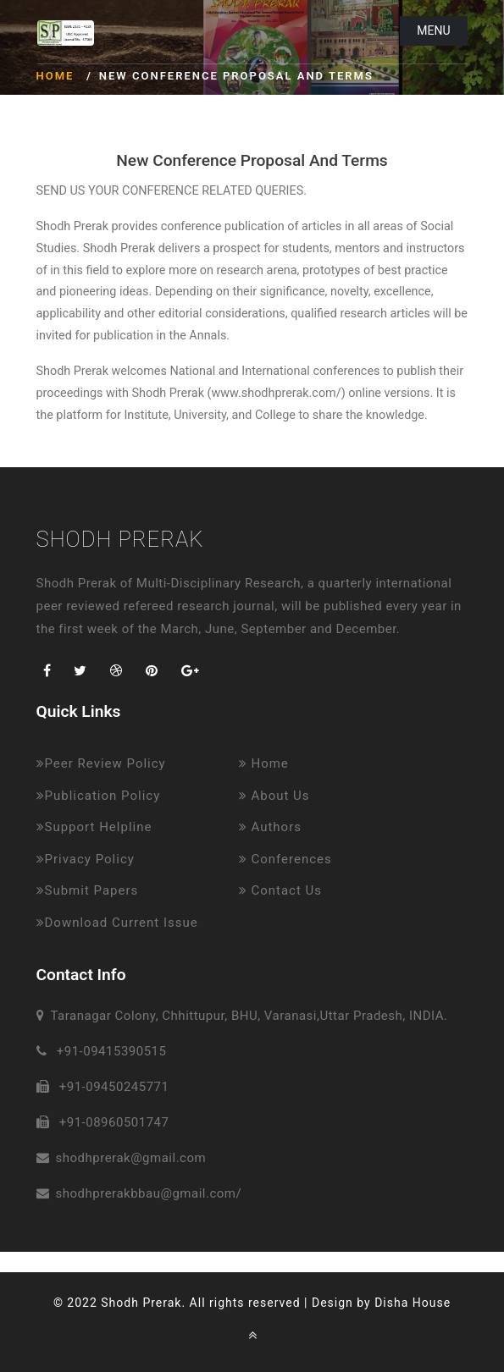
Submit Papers (87, 890)
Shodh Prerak (120, 539)
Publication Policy (98, 795)
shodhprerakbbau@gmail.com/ (149, 1193)
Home (55, 75)
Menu (433, 30)
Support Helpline (94, 827)
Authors (270, 827)
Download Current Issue (117, 922)
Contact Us (280, 890)
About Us (274, 795)
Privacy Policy (85, 859)
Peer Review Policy (101, 763)
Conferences (285, 859)
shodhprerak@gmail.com (131, 1157)
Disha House (412, 1302)
